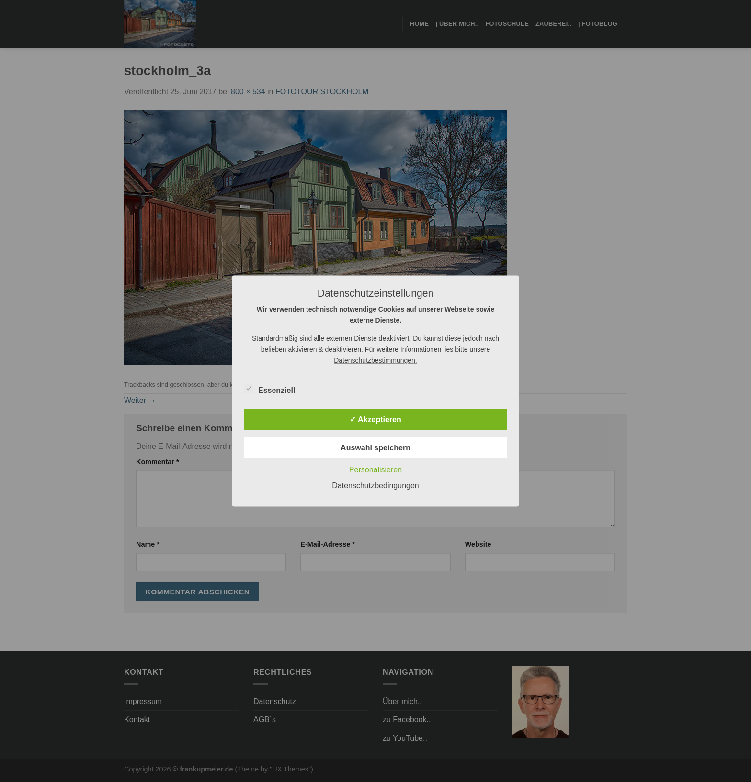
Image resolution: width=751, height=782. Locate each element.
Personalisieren (375, 470)
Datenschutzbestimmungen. (375, 360)
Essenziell (269, 389)
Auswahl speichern (375, 448)
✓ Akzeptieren (375, 419)
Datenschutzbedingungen (375, 485)
